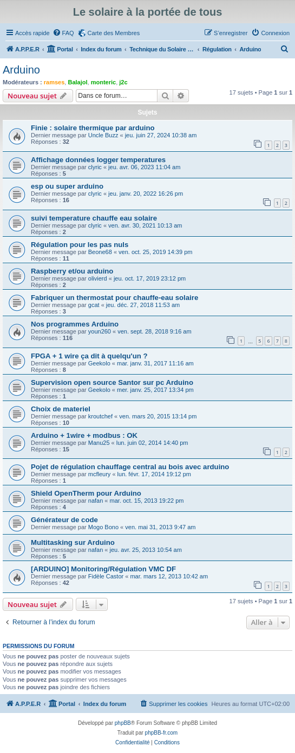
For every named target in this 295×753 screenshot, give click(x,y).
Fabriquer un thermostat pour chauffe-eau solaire (114, 298)
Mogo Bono (103, 527)
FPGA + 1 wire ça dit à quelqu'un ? (89, 356)
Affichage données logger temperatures (98, 160)
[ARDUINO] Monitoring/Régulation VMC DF (103, 569)
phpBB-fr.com (161, 733)
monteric (103, 82)
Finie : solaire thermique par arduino (93, 128)
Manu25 (99, 442)
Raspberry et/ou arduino (72, 271)
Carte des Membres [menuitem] (114, 33)
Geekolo (99, 363)
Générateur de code (64, 520)
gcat (94, 305)
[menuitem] (63, 32)
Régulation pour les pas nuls (79, 245)
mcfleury (99, 474)
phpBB (123, 723)
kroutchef (100, 416)
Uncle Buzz (103, 135)
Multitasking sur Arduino (73, 542)
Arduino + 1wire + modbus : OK (84, 435)
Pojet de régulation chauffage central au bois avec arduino (130, 467)
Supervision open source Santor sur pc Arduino (112, 382)
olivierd (97, 278)
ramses (54, 82)
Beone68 (100, 252)
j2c (123, 82)
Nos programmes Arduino (75, 324)
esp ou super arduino (67, 186)
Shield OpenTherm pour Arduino (86, 493)
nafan (95, 500)
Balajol (77, 82)
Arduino (21, 70)
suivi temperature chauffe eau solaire (94, 218)
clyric (95, 167)
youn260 (99, 331)
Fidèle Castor (105, 576)
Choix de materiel (60, 409)
